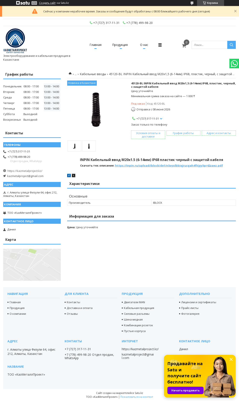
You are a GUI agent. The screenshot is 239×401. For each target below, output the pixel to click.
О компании (18, 314)
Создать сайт (47, 2)
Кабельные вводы (93, 74)
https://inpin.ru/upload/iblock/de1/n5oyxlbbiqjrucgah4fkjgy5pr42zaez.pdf (169, 165)
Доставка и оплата (80, 308)
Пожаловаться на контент (136, 397)
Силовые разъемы (136, 314)
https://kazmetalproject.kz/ (24, 171)
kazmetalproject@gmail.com (25, 176)
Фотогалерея (190, 314)
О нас (144, 45)
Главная (95, 45)
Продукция (120, 45)
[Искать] (231, 45)
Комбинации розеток (138, 325)
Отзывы (72, 314)
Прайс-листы (189, 308)
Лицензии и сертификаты (198, 302)
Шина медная (133, 319)
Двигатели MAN (134, 302)
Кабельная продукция (139, 308)
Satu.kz (139, 393)
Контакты (73, 302)
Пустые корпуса (135, 331)
